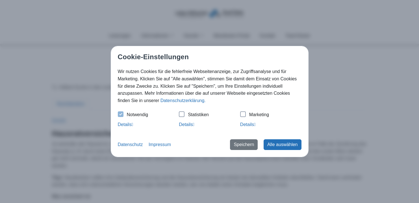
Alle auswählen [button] (282, 144)
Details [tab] (125, 124)
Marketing (254, 114)
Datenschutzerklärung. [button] (183, 100)
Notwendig (133, 114)
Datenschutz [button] (130, 144)
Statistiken (194, 114)
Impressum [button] (160, 144)
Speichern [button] (244, 144)
